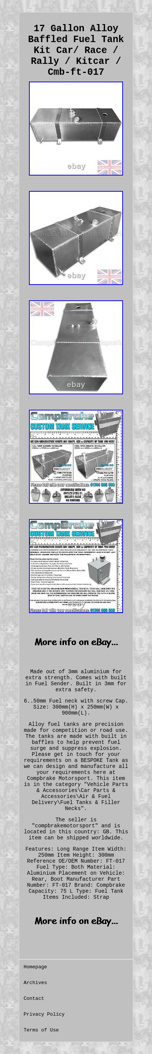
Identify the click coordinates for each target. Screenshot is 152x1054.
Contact (34, 998)
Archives (35, 983)
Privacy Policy (44, 1014)
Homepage (35, 967)
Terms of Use (41, 1030)
